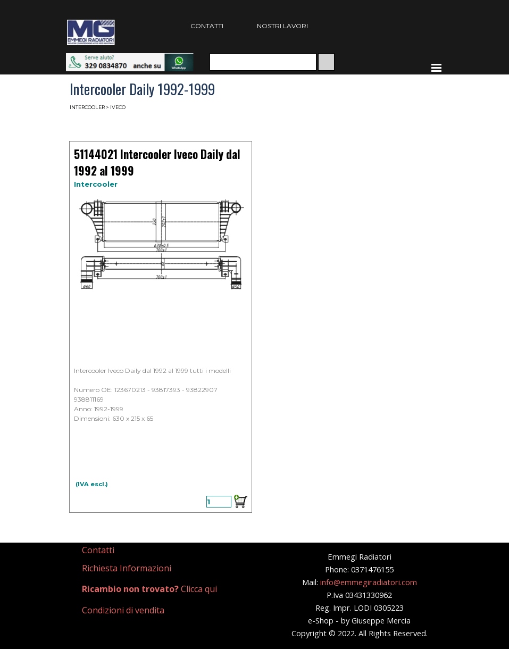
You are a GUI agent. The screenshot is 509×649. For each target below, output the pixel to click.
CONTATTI (206, 26)
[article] (160, 327)
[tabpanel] (128, 550)
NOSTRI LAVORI (282, 26)
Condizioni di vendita (123, 610)
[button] (130, 58)
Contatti (98, 550)
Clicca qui (149, 589)
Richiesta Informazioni (126, 568)
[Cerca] (263, 62)
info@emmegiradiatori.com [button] (368, 582)
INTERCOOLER (87, 107)
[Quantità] (218, 501)
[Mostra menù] (437, 68)
